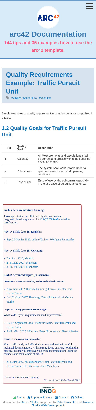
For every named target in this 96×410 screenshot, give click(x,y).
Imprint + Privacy (39, 397)
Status (19, 397)
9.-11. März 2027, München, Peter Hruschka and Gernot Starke (42, 331)
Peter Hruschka (66, 402)
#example (45, 97)
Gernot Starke (29, 402)
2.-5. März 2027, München (21, 262)
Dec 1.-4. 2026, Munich (19, 258)
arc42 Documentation (48, 34)
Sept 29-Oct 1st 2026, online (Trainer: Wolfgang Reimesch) (40, 239)
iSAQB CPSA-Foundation (55, 219)
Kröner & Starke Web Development (62, 404)
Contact (61, 397)
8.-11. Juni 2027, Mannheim (22, 266)
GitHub (77, 397)
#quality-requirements (24, 97)
